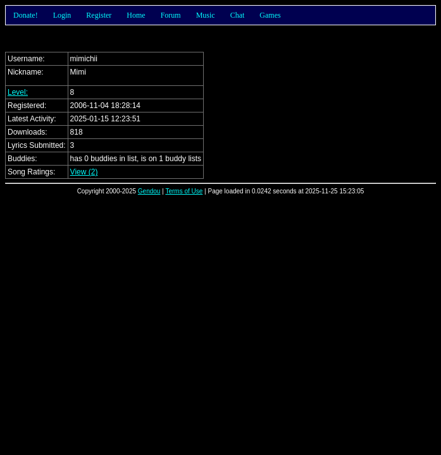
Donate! (25, 15)
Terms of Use (183, 191)
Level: (18, 92)
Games (269, 15)
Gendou (149, 191)
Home (136, 15)
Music (205, 15)
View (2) (84, 171)
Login (62, 15)
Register (98, 15)
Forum (171, 15)
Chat (237, 15)
